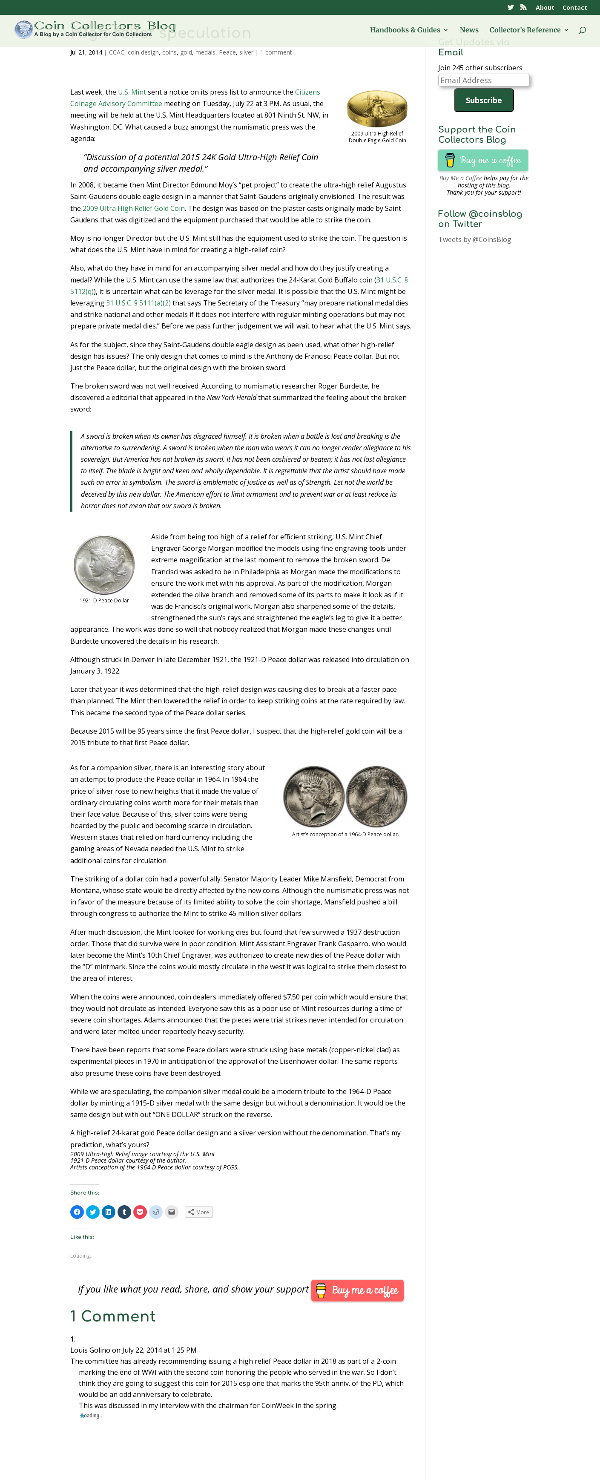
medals (205, 52)
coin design (143, 52)
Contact (575, 8)
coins (169, 52)
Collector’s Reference (525, 30)
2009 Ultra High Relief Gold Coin (134, 208)
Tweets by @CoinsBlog (474, 239)
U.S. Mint (132, 92)
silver (246, 52)
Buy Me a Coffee (460, 178)
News (469, 30)
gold (186, 52)
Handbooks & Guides (405, 30)
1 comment (276, 52)
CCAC (116, 52)
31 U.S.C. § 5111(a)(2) (138, 303)
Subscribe (484, 100)
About (545, 8)
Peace (227, 52)
